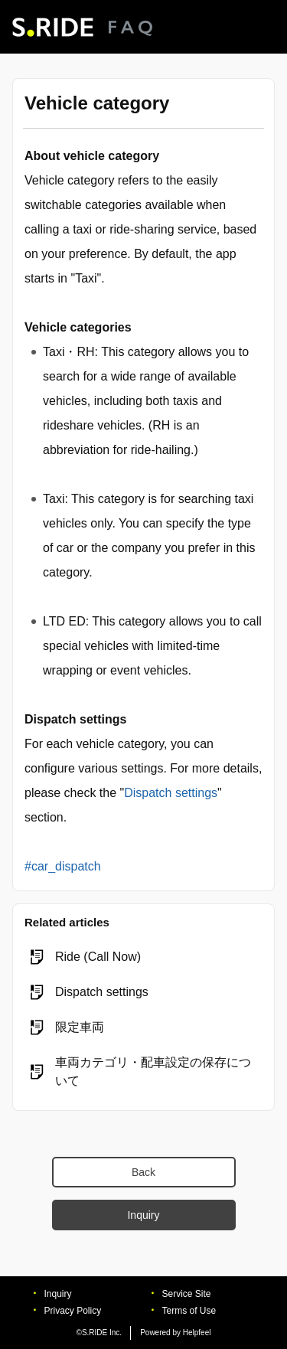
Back (143, 1172)
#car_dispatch (62, 866)
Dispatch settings (170, 792)
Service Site (186, 1294)
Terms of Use (189, 1310)
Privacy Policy (73, 1310)
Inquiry (143, 1215)
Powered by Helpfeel (175, 1332)
